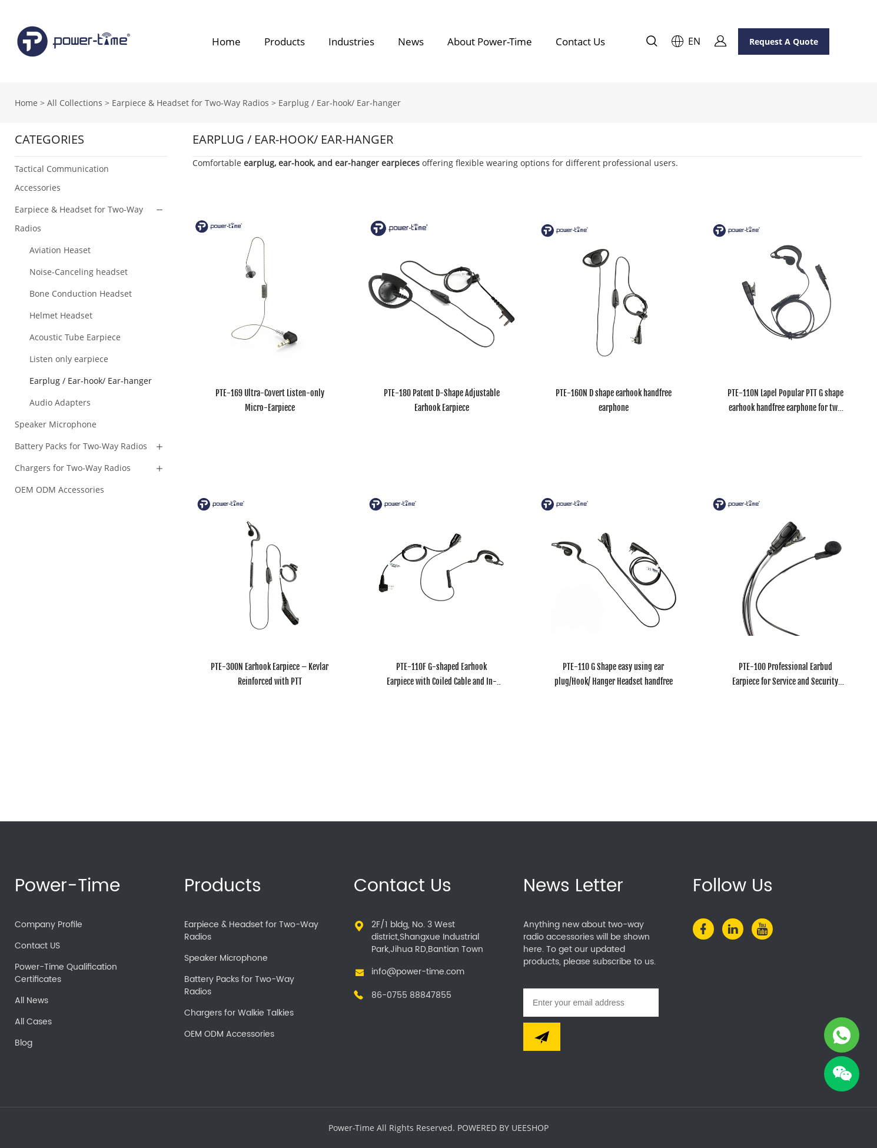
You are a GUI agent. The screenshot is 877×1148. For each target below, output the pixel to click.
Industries (351, 41)
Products (284, 41)
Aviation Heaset (60, 250)
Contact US (37, 946)
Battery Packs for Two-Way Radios (81, 446)
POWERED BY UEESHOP (503, 1127)
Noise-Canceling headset (78, 271)
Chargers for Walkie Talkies (239, 1013)
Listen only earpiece (68, 358)
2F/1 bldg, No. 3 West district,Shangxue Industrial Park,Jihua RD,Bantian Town (427, 936)
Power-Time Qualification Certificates (66, 973)
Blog (23, 1043)
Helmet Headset (60, 315)
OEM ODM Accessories (59, 489)
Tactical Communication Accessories (62, 178)
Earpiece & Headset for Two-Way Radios (190, 102)
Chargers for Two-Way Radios (73, 467)
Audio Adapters (60, 402)
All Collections (74, 102)
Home (226, 41)
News (411, 41)
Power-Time (67, 886)
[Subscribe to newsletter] (541, 1037)
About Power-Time (489, 41)
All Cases (33, 1021)
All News (31, 1000)
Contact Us (580, 41)
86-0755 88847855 (411, 995)
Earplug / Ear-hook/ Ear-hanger (339, 102)
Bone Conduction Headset (80, 293)
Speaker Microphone (56, 424)
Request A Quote (783, 41)
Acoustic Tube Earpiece (75, 337)
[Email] (591, 1002)
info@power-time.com (417, 971)
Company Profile (48, 924)
